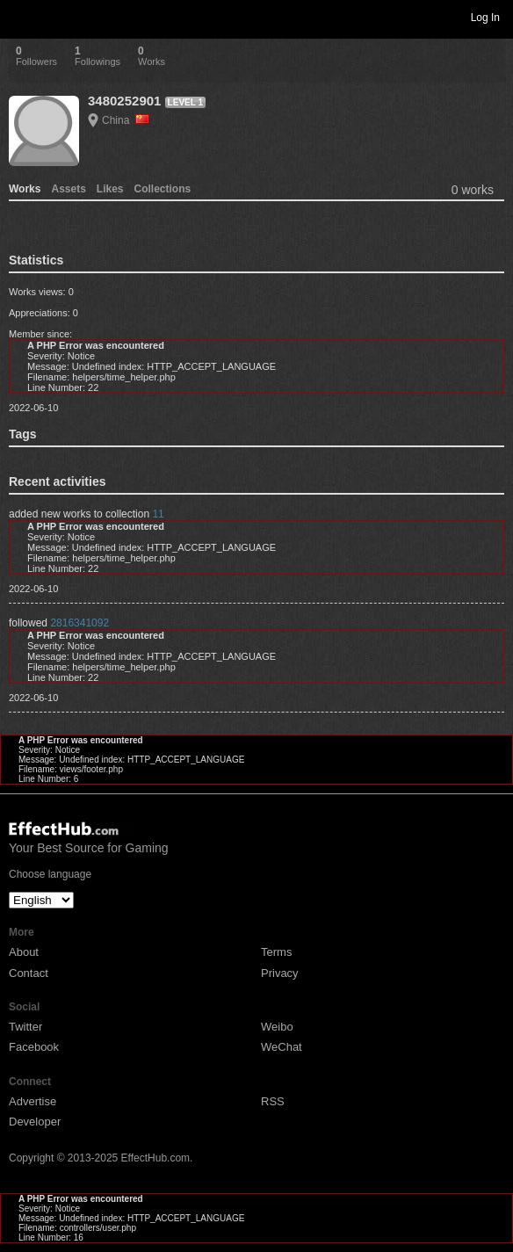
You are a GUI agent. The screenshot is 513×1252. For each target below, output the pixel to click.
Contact (28, 973)
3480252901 (124, 100)
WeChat (281, 1046)
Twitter (25, 1026)
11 (157, 514)
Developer (35, 1121)
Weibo (277, 1026)
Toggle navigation (21, 16)
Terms (276, 952)
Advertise (32, 1101)
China (125, 120)
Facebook (34, 1046)
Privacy (280, 973)
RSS (273, 1101)
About (24, 952)
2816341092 (79, 623)
